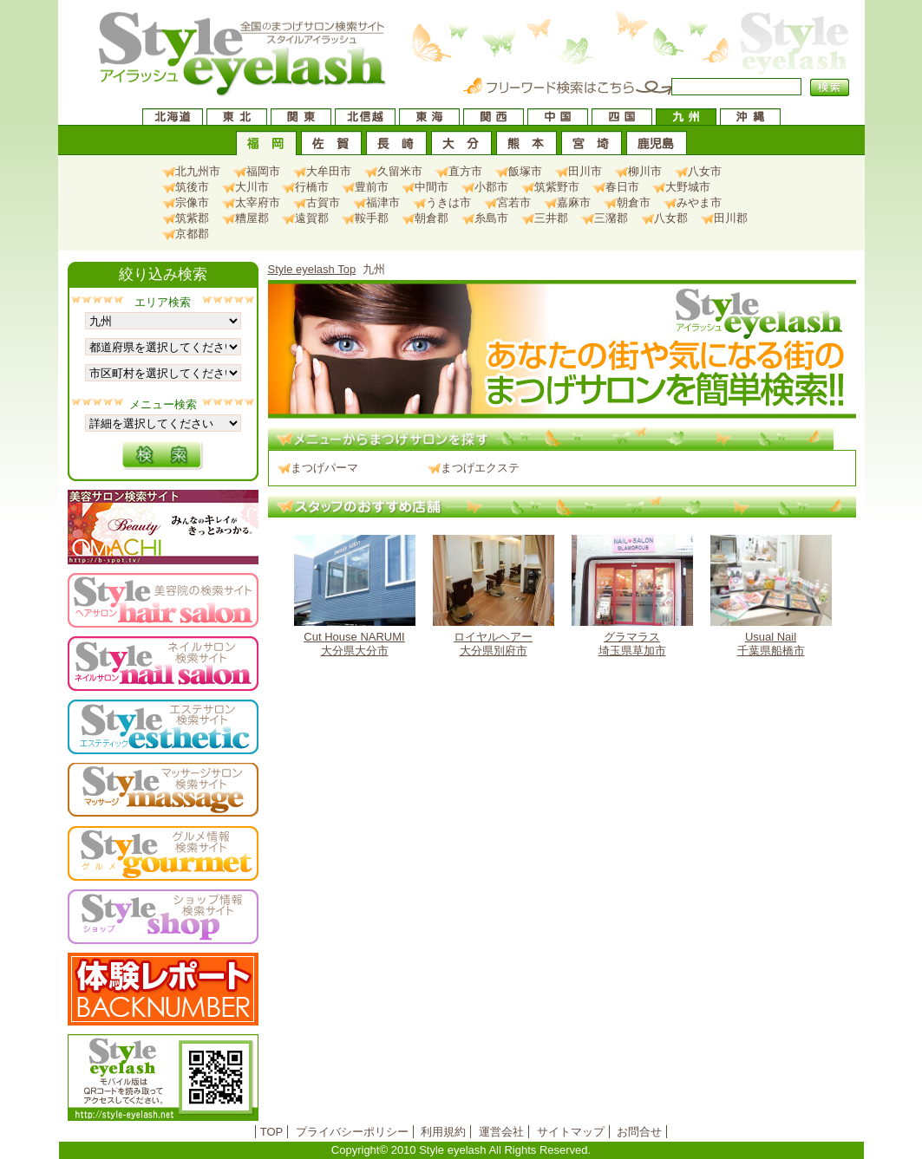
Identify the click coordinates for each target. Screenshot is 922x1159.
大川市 (252, 186)
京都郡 (192, 233)
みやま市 (699, 202)
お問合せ (639, 1131)
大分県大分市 (354, 596)
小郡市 (491, 186)
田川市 (585, 171)
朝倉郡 (431, 218)
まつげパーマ (324, 467)
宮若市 (514, 202)
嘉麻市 (574, 202)
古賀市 (323, 202)
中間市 (431, 186)
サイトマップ (571, 1131)
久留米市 (399, 171)
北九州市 (197, 171)
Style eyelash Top (312, 269)
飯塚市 (525, 171)
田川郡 (731, 218)
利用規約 (443, 1131)
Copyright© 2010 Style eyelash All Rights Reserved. (461, 1149)
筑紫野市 (556, 186)
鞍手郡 (372, 218)
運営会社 (501, 1131)
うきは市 (448, 202)
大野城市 (687, 186)
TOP (272, 1131)
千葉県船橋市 (771, 596)
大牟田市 (328, 171)
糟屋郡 (252, 218)
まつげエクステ (480, 467)
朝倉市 (634, 202)
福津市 (383, 202)
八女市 (705, 171)
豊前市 (372, 186)
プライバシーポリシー (352, 1131)
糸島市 (491, 218)
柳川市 (645, 171)
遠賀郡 (312, 218)
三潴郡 (611, 218)
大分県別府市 (493, 596)
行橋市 (312, 186)
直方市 (465, 171)
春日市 (622, 186)
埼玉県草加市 (632, 596)
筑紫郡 (192, 218)
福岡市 (263, 171)
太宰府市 (257, 202)
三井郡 (551, 218)
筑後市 (192, 186)
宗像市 (192, 202)
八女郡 (671, 218)
